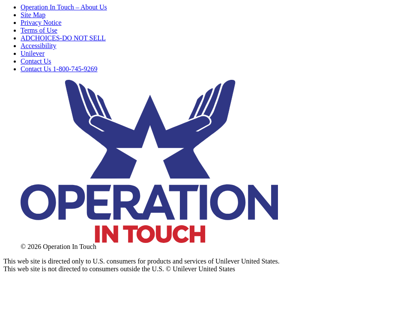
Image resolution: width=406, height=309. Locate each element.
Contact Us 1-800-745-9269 (59, 69)
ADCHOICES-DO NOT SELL (63, 38)
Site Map (33, 14)
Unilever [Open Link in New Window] (33, 53)
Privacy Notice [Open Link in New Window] (41, 22)
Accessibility (39, 45)
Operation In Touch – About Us (64, 7)
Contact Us (36, 61)
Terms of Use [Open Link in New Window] (39, 30)
